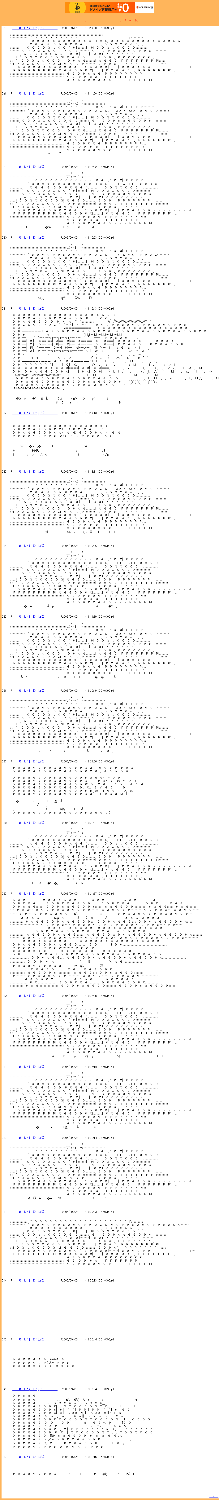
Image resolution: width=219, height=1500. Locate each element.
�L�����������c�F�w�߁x (110, 20)
